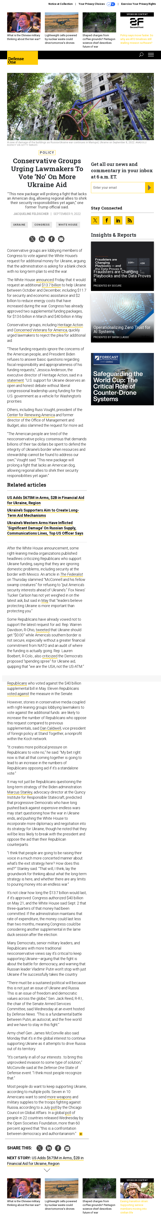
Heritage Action (70, 325)
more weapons (59, 1097)
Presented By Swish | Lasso (111, 337)
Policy (47, 153)
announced (45, 280)
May (44, 600)
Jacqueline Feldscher (31, 214)
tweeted (43, 630)
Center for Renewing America (31, 415)
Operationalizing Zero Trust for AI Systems (122, 329)
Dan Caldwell (50, 728)
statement (15, 380)
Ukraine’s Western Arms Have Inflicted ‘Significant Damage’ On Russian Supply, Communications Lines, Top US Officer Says (45, 528)
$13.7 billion (51, 285)
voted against (18, 693)
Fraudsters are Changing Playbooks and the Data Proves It (122, 276)
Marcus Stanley (19, 792)
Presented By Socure (107, 285)
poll (54, 1107)
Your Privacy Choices (97, 4)
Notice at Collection (60, 4)
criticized (49, 656)
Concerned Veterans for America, (41, 330)
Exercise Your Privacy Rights (138, 4)
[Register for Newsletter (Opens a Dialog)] (149, 187)
